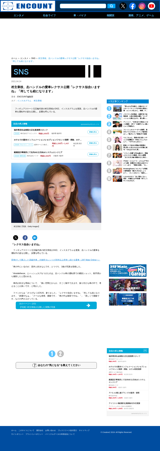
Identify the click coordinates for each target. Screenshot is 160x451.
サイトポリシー (17, 434)
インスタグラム (24, 101)
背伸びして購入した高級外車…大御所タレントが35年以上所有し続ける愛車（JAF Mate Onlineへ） (55, 260)
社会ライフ (49, 15)
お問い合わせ (50, 430)
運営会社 (39, 430)
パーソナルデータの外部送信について (60, 434)
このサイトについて (26, 430)
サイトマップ (84, 430)
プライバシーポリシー (34, 434)
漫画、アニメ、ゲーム (141, 15)
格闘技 (110, 15)
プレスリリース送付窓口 (67, 430)
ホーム (13, 430)
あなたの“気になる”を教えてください (56, 365)
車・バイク (80, 15)
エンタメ (19, 15)
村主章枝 (38, 101)
